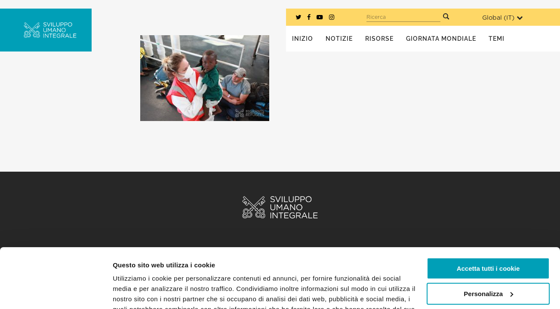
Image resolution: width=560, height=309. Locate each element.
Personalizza (488, 242)
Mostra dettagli (136, 292)
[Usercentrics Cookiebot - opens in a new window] (55, 292)
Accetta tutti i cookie (488, 217)
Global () (502, 18)
